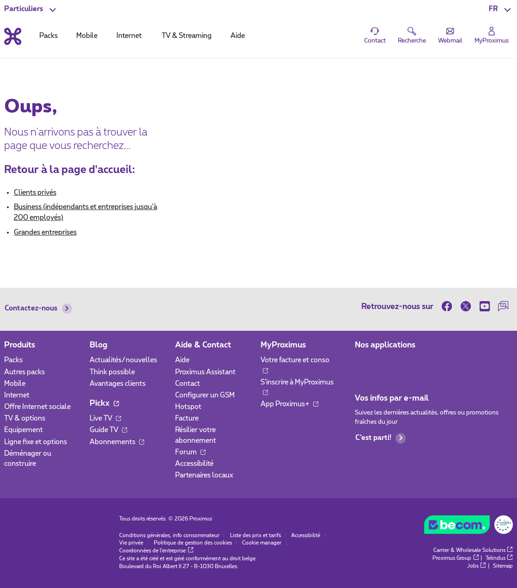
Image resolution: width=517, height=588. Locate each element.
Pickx (104, 403)
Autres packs (24, 372)
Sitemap (503, 566)
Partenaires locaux (204, 475)
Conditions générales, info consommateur (169, 535)
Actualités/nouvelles (123, 360)
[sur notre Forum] (503, 306)
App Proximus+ (289, 404)
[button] (501, 9)
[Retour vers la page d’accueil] (12, 36)
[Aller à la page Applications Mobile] (363, 363)
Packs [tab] (48, 35)
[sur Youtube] (484, 306)
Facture (187, 418)
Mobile (14, 383)
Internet (17, 395)
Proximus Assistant (205, 372)
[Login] (492, 36)
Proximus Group (455, 558)
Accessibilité (194, 463)
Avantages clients (118, 383)
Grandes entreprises (45, 232)
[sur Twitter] (465, 306)
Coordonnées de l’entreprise (156, 550)
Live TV (105, 418)
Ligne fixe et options (35, 442)
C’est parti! (380, 438)
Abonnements (117, 442)
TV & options (24, 418)
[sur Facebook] (449, 306)
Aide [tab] (238, 35)
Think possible (112, 372)
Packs (13, 360)
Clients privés (35, 192)
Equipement (23, 430)
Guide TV (108, 430)
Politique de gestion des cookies (193, 542)
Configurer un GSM (205, 395)
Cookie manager (261, 542)
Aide (182, 360)
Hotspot (188, 406)
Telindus (499, 558)
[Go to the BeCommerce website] (468, 526)
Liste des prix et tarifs (255, 535)
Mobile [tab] (86, 35)
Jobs (476, 566)
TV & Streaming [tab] (187, 35)
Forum (190, 452)
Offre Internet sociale (37, 406)
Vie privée (131, 542)
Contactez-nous (38, 308)
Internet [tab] (129, 35)
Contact (187, 383)
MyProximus (283, 345)
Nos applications (385, 345)
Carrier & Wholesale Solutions (473, 550)
